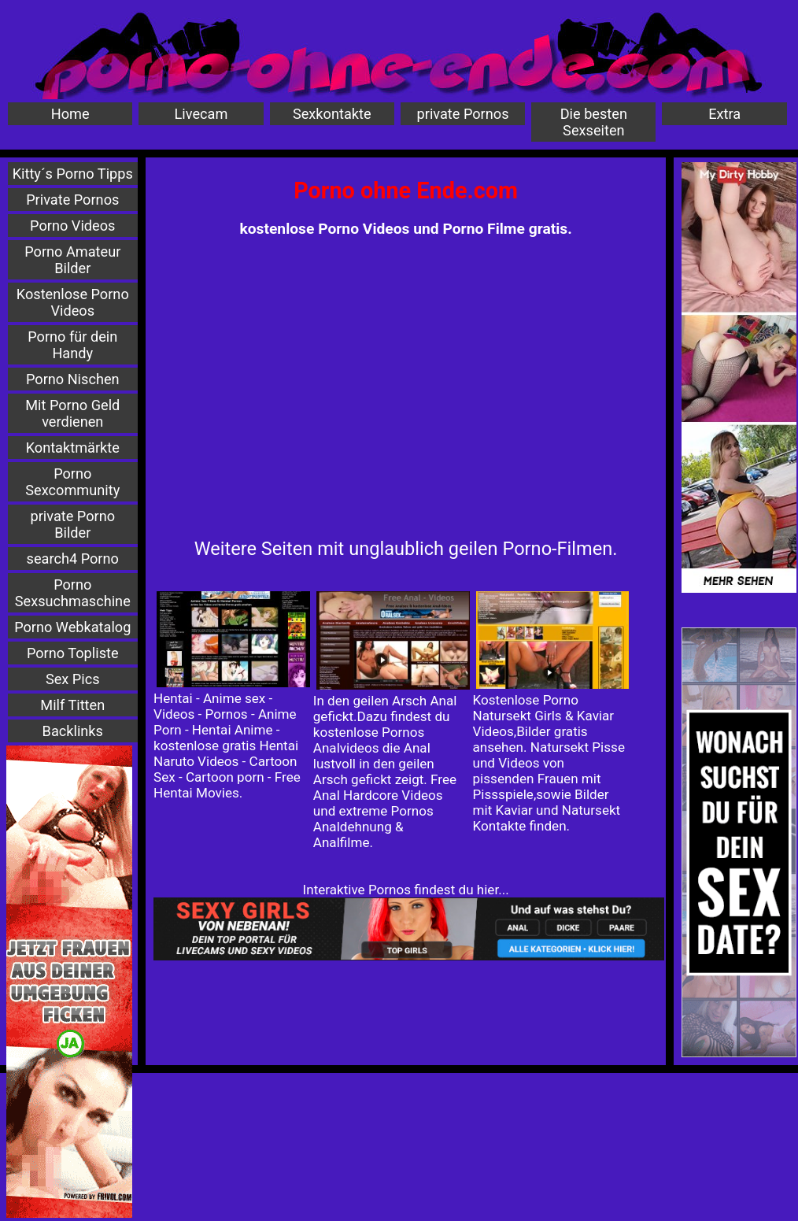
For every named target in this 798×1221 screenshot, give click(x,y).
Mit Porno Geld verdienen (72, 413)
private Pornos (463, 113)
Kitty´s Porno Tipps (73, 173)
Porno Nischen (73, 379)
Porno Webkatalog (72, 627)
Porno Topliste (73, 653)
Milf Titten (72, 705)
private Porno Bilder (72, 524)
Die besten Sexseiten (593, 122)
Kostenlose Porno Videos (73, 302)
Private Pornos (72, 199)
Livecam (201, 113)
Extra (724, 113)
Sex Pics (73, 679)
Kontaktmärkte (73, 447)
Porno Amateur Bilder (72, 259)
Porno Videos (72, 225)
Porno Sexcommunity (72, 481)
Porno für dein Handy (72, 344)
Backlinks (72, 731)
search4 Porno (73, 558)
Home (70, 113)
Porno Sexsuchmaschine (73, 592)
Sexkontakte (332, 113)
